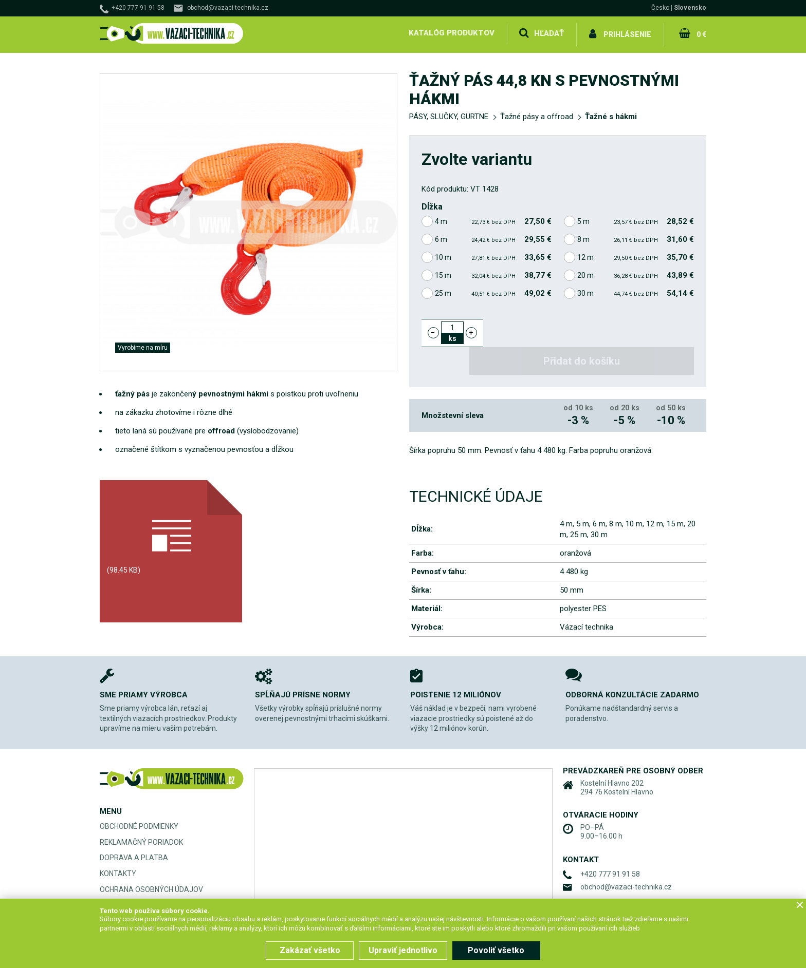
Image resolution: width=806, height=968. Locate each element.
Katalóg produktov (451, 32)
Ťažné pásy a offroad (536, 114)
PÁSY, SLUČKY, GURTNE (448, 114)
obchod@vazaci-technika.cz (227, 7)
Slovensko (690, 7)
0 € (700, 32)
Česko (660, 7)
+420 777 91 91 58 (138, 7)
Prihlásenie (627, 32)
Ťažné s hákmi (611, 114)
